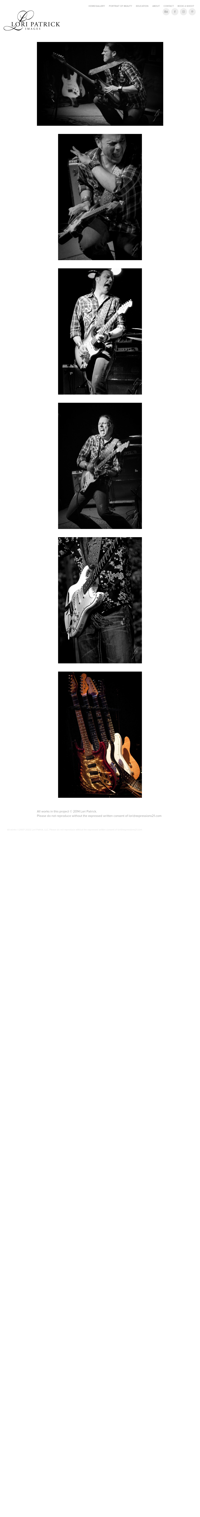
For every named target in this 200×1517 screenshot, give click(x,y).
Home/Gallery (97, 6)
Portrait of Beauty (120, 6)
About (156, 6)
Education (142, 6)
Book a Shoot (186, 6)
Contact (169, 6)
